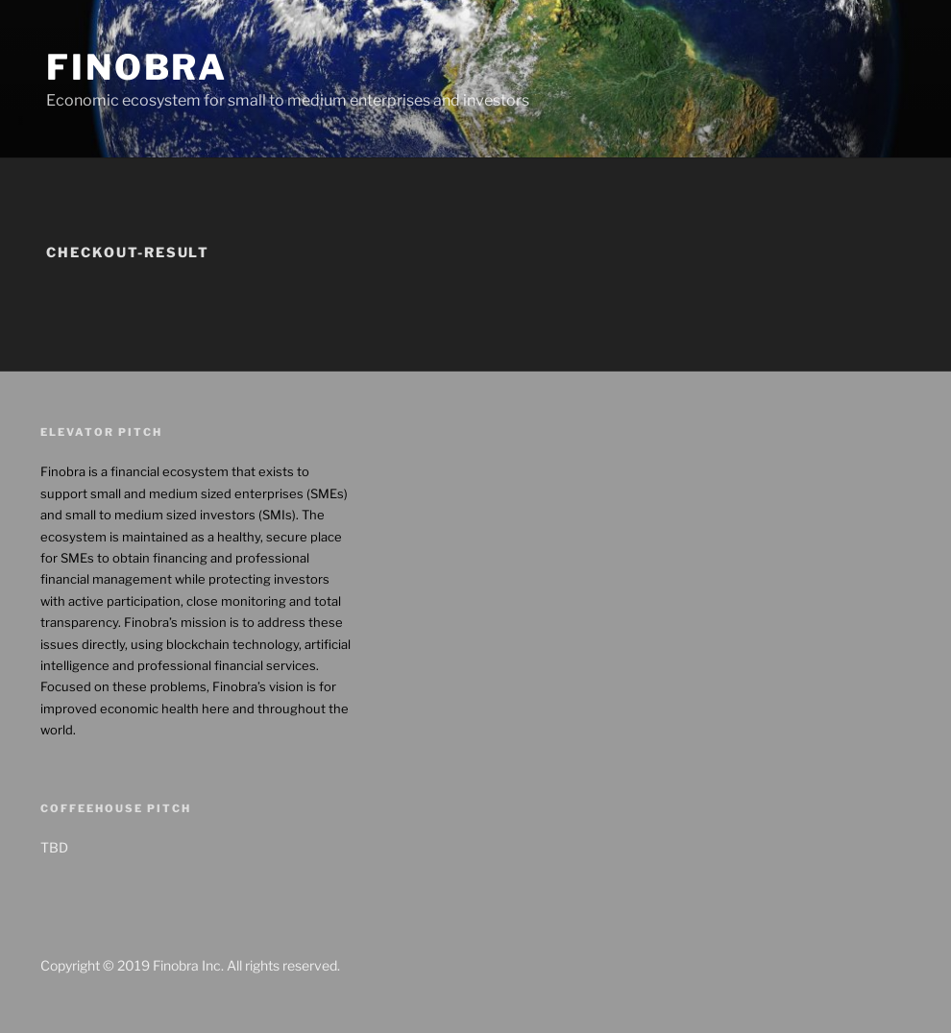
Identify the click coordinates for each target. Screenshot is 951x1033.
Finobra (137, 67)
